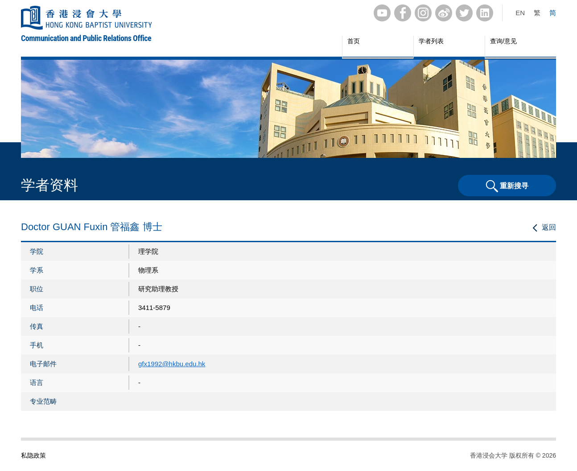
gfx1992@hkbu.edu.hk (171, 364)
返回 (549, 227)
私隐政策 (33, 455)
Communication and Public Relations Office (86, 38)
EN (520, 13)
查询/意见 (503, 41)
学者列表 (431, 41)
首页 (353, 41)
